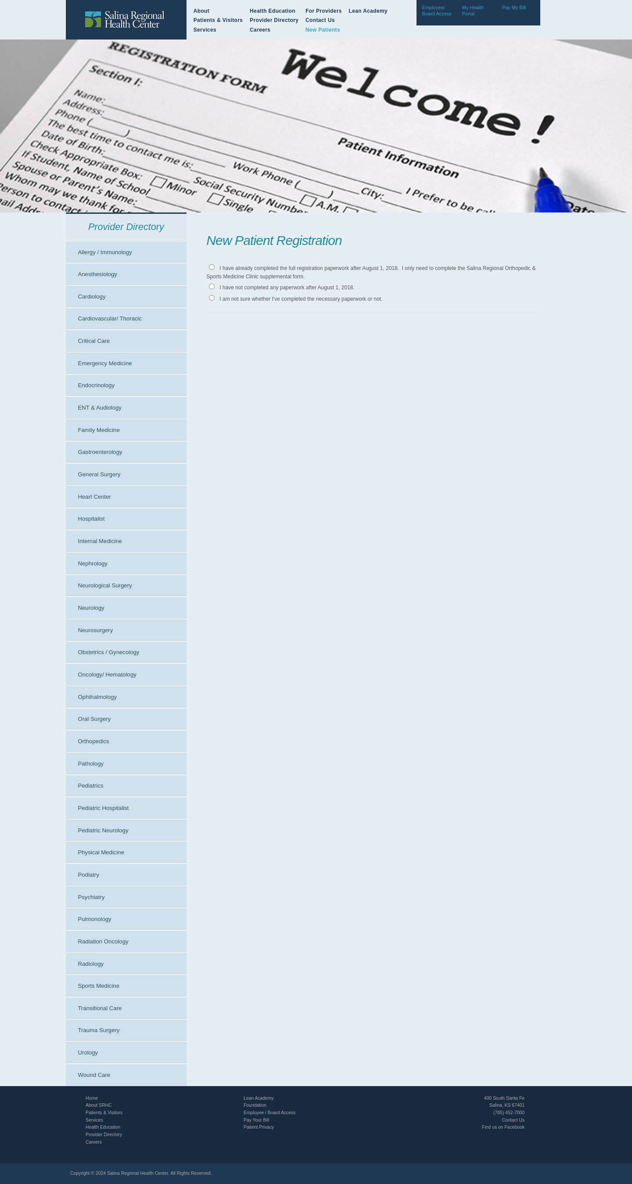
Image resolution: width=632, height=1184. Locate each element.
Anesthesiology (97, 274)
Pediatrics (90, 785)
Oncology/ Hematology (107, 674)
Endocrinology (96, 385)
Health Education (272, 11)
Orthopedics (93, 741)
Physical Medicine (101, 852)
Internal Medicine (100, 541)
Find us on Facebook (503, 1127)
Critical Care (94, 341)
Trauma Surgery (98, 1030)
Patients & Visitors (218, 20)
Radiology (91, 964)
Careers (260, 30)
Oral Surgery (94, 719)
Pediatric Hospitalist (103, 808)
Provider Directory (274, 20)
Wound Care (94, 1075)
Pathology (91, 763)
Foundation (255, 1105)
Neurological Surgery (105, 585)
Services (205, 30)
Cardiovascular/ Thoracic (110, 318)
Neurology (91, 608)
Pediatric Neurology (103, 830)
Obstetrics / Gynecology (108, 652)
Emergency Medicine (105, 363)
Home (92, 1098)
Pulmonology (94, 919)
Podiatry (88, 874)
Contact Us (320, 20)
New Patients (322, 30)
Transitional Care (100, 1008)
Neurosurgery (95, 630)
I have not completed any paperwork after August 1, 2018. (287, 287)
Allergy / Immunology (105, 252)
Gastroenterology (100, 452)
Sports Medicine (98, 985)
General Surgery (99, 474)
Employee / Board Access (269, 1112)
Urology (87, 1052)
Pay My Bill (514, 7)
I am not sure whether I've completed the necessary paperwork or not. (300, 299)
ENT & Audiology (99, 407)
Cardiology (91, 296)
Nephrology (92, 563)
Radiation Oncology (103, 941)
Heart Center (94, 496)
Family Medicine (98, 430)
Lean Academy (368, 11)
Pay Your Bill (256, 1120)
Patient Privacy (259, 1127)
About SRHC (98, 1105)
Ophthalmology (97, 697)
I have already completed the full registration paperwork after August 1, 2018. (309, 268)
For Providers (323, 11)
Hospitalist (91, 518)
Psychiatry (91, 897)
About (201, 11)
